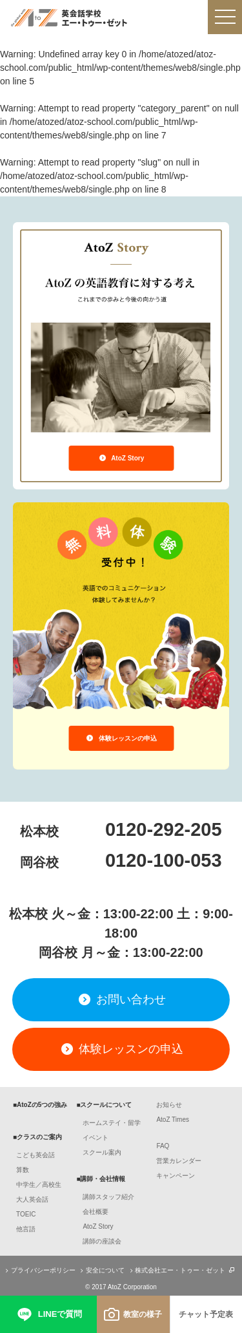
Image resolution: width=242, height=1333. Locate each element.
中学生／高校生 (38, 1184)
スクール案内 (102, 1152)
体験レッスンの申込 (121, 738)
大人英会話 (32, 1199)
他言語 (25, 1229)
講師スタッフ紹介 (108, 1196)
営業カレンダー (178, 1160)
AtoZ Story (121, 458)
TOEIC (25, 1214)
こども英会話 (35, 1154)
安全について (101, 1270)
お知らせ (169, 1104)
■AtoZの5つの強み (40, 1104)
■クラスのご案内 (37, 1136)
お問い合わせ (120, 999)
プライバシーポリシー (39, 1270)
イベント (95, 1137)
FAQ (162, 1145)
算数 (22, 1169)
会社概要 (95, 1211)
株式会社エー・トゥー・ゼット (180, 1270)
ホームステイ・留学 (112, 1122)
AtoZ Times (172, 1119)
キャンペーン (175, 1175)
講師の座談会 (102, 1241)
